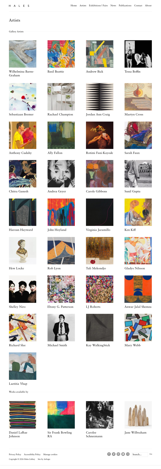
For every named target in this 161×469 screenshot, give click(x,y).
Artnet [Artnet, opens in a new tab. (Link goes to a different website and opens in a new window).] (123, 454)
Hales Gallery (19, 6)
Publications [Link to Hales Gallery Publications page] (125, 5)
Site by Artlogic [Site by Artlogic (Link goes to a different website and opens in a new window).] (44, 459)
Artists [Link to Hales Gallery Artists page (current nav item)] (83, 5)
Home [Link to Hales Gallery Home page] (74, 5)
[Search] (140, 454)
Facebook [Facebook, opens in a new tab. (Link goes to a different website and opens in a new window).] (109, 454)
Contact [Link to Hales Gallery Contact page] (138, 5)
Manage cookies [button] (50, 455)
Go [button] (151, 454)
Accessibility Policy (32, 455)
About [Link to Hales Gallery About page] (148, 5)
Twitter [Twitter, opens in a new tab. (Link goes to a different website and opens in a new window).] (113, 454)
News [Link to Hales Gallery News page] (113, 5)
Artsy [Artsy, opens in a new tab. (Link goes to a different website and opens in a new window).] (128, 454)
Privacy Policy (15, 455)
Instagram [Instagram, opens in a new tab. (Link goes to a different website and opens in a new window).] (118, 454)
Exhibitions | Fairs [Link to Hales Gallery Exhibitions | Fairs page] (98, 5)
